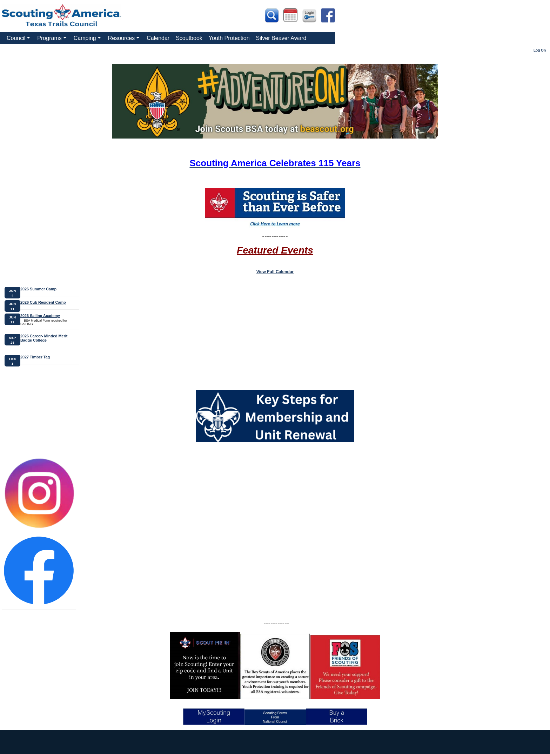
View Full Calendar (275, 271)
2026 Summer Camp (38, 289)
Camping (88, 39)
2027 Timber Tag (35, 357)
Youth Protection (229, 38)
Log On (540, 50)
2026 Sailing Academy (40, 316)
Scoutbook (189, 38)
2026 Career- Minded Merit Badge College (43, 338)
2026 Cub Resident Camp (43, 302)
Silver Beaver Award (281, 38)
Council (19, 39)
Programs (52, 39)
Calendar (158, 38)
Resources (124, 39)
